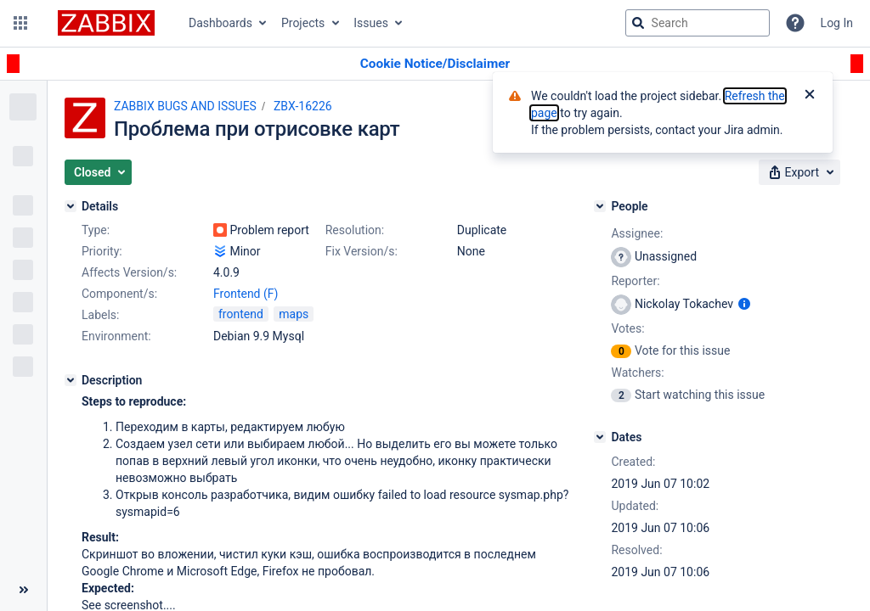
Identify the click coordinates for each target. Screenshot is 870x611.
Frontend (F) (245, 293)
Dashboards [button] (220, 23)
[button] (20, 23)
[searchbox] (697, 22)
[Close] (809, 95)
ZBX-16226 (303, 106)
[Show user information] (744, 304)
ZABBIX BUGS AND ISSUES (185, 106)
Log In (837, 23)
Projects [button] (303, 23)
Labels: (100, 315)
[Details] (70, 206)
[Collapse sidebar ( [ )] (23, 590)
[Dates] (600, 437)
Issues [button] (370, 23)
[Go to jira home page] (106, 23)
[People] (600, 206)
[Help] (795, 22)
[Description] (70, 380)
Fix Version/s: (361, 251)
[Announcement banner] (435, 64)
